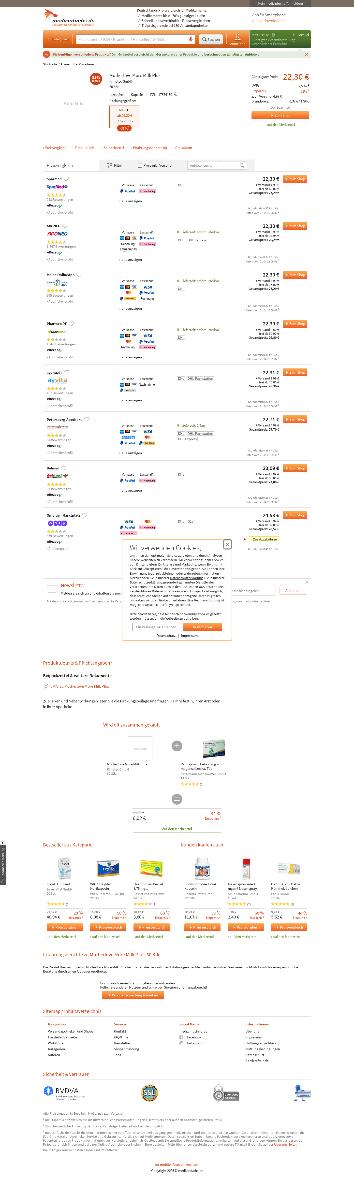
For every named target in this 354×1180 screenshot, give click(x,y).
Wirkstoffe (55, 1042)
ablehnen (169, 573)
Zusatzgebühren (265, 539)
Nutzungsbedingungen (262, 1048)
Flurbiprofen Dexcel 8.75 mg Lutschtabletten (148, 886)
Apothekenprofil (60, 212)
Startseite (50, 64)
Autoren (54, 1054)
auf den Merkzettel (62, 936)
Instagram (191, 1042)
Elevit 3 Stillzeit (58, 884)
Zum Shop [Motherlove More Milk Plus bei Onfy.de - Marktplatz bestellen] (294, 515)
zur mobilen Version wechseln (177, 1164)
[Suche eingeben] (131, 39)
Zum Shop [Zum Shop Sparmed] (270, 115)
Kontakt (120, 1031)
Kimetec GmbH (120, 81)
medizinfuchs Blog (193, 1031)
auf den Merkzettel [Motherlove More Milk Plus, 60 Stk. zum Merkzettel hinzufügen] (281, 124)
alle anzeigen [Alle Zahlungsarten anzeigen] (131, 201)
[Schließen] (307, 54)
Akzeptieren (202, 627)
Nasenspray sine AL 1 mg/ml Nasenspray (244, 886)
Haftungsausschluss (260, 1042)
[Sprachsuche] (190, 39)
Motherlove (120, 75)
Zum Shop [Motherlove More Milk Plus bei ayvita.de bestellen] (294, 372)
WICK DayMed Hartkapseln (101, 886)
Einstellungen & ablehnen (156, 627)
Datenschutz (166, 635)
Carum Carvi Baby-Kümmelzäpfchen (285, 886)
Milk (147, 75)
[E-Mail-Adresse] (244, 591)
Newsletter (122, 1042)
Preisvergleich (55, 147)
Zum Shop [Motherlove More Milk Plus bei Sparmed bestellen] (294, 179)
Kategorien (58, 38)
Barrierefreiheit (256, 1060)
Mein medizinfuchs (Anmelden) (280, 3)
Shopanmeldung (126, 1048)
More (137, 75)
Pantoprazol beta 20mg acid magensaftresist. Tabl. (202, 766)
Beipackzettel (113, 147)
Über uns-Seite (285, 1144)
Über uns (252, 1031)
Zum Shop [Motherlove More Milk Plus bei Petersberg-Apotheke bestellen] (294, 419)
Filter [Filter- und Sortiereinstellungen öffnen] (114, 165)
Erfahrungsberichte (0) (150, 147)
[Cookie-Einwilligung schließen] (227, 544)
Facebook (190, 1036)
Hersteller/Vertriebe (62, 1036)
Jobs (117, 1054)
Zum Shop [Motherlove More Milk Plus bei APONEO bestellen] (294, 226)
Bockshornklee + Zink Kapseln (200, 886)
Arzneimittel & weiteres (77, 64)
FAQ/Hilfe (121, 1036)
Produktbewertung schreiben (132, 994)
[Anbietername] (213, 165)
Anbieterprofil (58, 548)
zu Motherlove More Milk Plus (79, 686)
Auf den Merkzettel (177, 828)
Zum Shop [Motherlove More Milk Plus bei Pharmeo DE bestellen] (294, 324)
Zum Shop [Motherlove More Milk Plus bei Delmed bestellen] (294, 468)
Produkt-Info (85, 147)
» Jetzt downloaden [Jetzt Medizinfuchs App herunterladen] (268, 20)
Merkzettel (260, 35)
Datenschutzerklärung (186, 578)
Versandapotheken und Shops (70, 1031)
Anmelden (237, 39)
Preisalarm (183, 147)
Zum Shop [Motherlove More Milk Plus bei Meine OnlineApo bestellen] (294, 275)
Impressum (189, 635)
